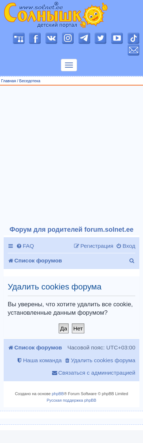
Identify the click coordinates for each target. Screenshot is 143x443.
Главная (8, 81)
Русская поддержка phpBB (71, 400)
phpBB (58, 393)
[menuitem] (25, 246)
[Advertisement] (69, 155)
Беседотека (29, 81)
